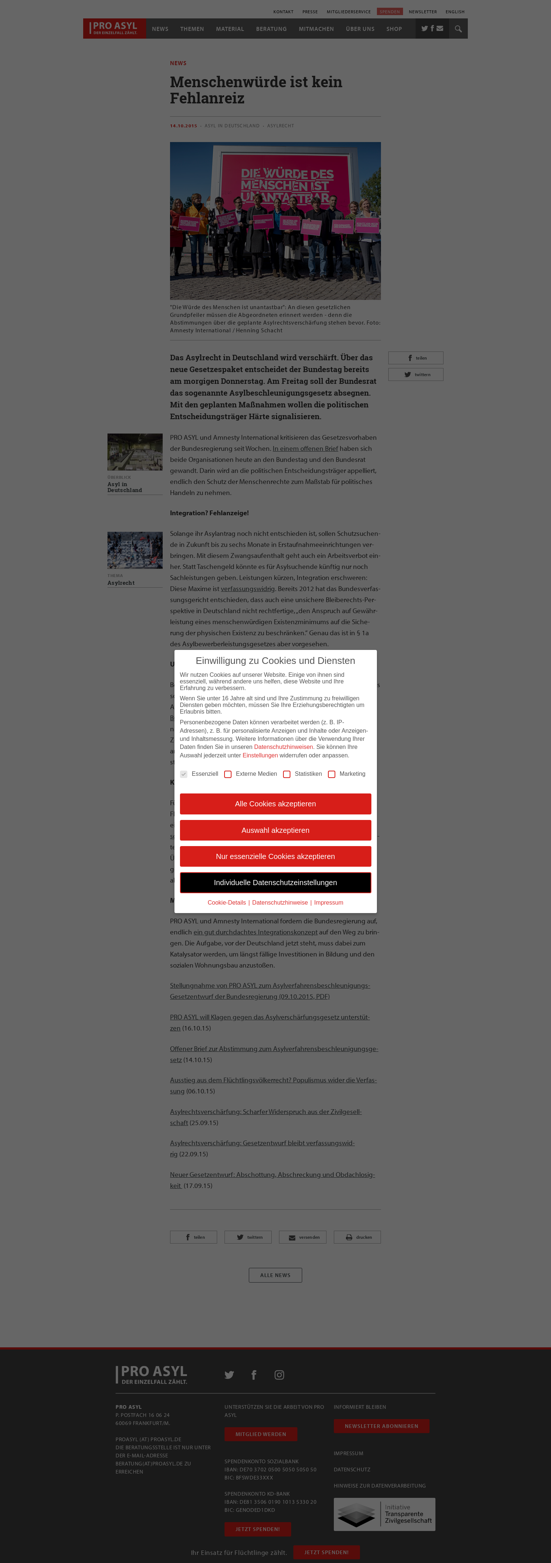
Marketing (346, 773)
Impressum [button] (328, 902)
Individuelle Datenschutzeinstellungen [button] (275, 882)
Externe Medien (250, 773)
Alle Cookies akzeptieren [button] (275, 803)
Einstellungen (260, 755)
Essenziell (199, 773)
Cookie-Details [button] (227, 902)
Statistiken (302, 773)
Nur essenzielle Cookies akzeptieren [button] (275, 856)
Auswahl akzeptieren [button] (275, 829)
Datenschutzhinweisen (283, 746)
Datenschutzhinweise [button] (281, 902)
